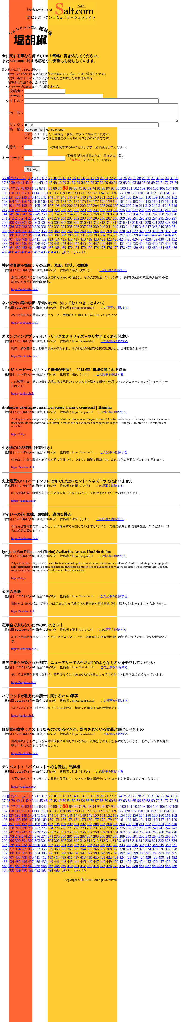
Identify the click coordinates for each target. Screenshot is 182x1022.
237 (135, 259)
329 (31, 276)
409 (24, 288)
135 (172, 242)
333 (57, 276)
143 (50, 246)
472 (83, 297)
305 (50, 271)
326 (11, 276)
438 (37, 292)
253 (63, 263)
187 (161, 250)
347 (148, 276)
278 (50, 267)
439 (44, 292)
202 (83, 255)
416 (69, 288)
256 (83, 263)
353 (11, 280)
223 (44, 259)
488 (11, 301)
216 (174, 255)
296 (168, 267)
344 (128, 276)
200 (70, 255)
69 (153, 232)
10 (55, 227)
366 (96, 280)
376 (161, 280)
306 (57, 271)
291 (135, 267)
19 (97, 227)
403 (161, 284)
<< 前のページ (14, 227)
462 (18, 297)
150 (96, 246)
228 (76, 259)
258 (96, 263)
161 (168, 246)
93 (89, 237)
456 (155, 292)
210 (135, 255)
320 (148, 271)
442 (63, 292)
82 (36, 237)
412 (43, 288)
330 (37, 276)
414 (56, 288)
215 (167, 255)
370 (122, 280)
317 (128, 271)
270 (174, 263)
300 (18, 271)
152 (109, 246)
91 (80, 237)
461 (11, 297)
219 (18, 259)
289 (122, 267)
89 (71, 237)
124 (101, 242)
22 (111, 227)
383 (31, 284)
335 (70, 276)
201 (76, 255)
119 (68, 242)
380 (11, 284)
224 (50, 259)
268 (161, 263)
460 (4, 297)
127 (120, 242)
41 (22, 232)
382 (24, 284)
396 (115, 284)
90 (75, 237)
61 (115, 232)
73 (171, 232)
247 (24, 263)
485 (168, 297)
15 (78, 227)
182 (128, 250)
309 (76, 271)
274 (24, 267)
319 (141, 271)
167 (31, 250)
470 (70, 297)
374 (148, 280)
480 (135, 297)
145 (63, 246)
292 (141, 267)
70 (157, 232)
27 (134, 227)
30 (148, 227)
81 (32, 237)
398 (128, 284)
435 (18, 292)
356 (31, 280)
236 (128, 259)
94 (94, 237)
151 (102, 246)
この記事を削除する (113, 319)
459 (174, 292)
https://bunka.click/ (22, 442)
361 (63, 280)
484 (161, 297)
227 (70, 259)
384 (37, 284)
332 (50, 276)
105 (155, 237)
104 (149, 237)
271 (4, 267)
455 (148, 292)
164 (11, 250)
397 (122, 284)
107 (169, 237)
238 (141, 259)
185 (148, 250)
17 (88, 227)
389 (70, 284)
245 (11, 263)
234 (115, 259)
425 (128, 288)
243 (174, 259)
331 (44, 276)
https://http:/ (18, 483)
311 (89, 271)
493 (44, 301)
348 (155, 276)
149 (89, 246)
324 (174, 271)
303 (37, 271)
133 (159, 242)
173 (70, 250)
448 (102, 292)
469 (63, 297)
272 (11, 267)
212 (148, 255)
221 (31, 259)
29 (144, 227)
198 (57, 255)
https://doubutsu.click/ (24, 371)
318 (135, 271)
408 (18, 288)
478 (122, 297)
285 (96, 267)
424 (122, 288)
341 (109, 276)
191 (11, 255)
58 (101, 232)
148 (83, 246)
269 (168, 263)
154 (122, 246)
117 (55, 242)
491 (31, 301)
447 (96, 292)
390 (76, 284)
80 (27, 237)
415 (63, 288)
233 (109, 259)
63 (125, 232)
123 (94, 242)
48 (55, 232)
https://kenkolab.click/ (24, 338)
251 (50, 263)
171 (57, 250)
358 (44, 280)
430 (161, 288)
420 (96, 288)
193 (24, 255)
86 (55, 237)
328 (24, 276)
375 (155, 280)
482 (148, 297)
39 (13, 232)
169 (44, 250)
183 (135, 250)
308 (70, 271)
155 (128, 246)
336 (76, 276)
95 (99, 237)
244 (4, 263)
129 (133, 242)
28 (139, 227)
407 (11, 288)
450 (115, 292)
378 (174, 280)
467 (50, 297)
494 (50, 301)
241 (161, 259)
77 (13, 237)
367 (102, 280)
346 (141, 276)
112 (23, 242)
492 (37, 301)
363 (76, 280)
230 (89, 259)
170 (50, 250)
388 (63, 284)
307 (63, 271)
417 (76, 288)
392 (89, 284)
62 (120, 232)
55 (87, 232)
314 (109, 271)
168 (37, 250)
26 (130, 227)
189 (174, 250)
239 (148, 259)
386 (50, 284)
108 (175, 237)
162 (174, 246)
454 (141, 292)
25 (125, 227)
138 (18, 246)
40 (18, 232)
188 (168, 250)
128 (127, 242)
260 (109, 263)
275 (31, 267)
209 (128, 255)
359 (50, 280)
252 (57, 263)
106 (162, 237)
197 (50, 255)
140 (31, 246)
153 (115, 246)
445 (83, 292)
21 (106, 227)
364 (83, 280)
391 (83, 284)
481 (141, 297)
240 (155, 259)
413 (50, 288)
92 (85, 237)
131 (146, 242)
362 (70, 280)
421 (102, 288)
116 (49, 242)
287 (109, 267)
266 (148, 263)
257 (89, 263)
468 (57, 297)
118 (62, 242)
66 (139, 232)
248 (31, 263)
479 (128, 297)
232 (102, 259)
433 (4, 292)
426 (135, 288)
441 (57, 292)
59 (106, 232)
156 (135, 246)
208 (122, 255)
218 (11, 259)
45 (41, 232)
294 (155, 267)
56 (92, 232)
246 (18, 263)
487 (4, 301)
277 (44, 267)
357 (37, 280)
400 (141, 284)
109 (4, 242)
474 (96, 297)
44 (36, 232)
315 (115, 271)
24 (120, 227)
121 (81, 242)
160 (161, 246)
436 (24, 292)
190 (4, 255)
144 (57, 246)
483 (155, 297)
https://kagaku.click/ (23, 549)
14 (74, 227)
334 (63, 276)
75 (4, 237)
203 (89, 255)
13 (69, 227)
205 (102, 255)
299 (11, 271)
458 (168, 292)
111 (17, 242)
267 (155, 263)
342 (115, 276)
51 (69, 232)
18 (92, 227)
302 (31, 271)
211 (141, 255)
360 (57, 280)
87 (60, 237)
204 (96, 255)
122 (88, 242)
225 (57, 259)
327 (18, 276)
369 (115, 280)
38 (8, 232)
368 (109, 280)
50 (64, 232)
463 (24, 297)
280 (63, 267)
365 (89, 280)
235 (122, 259)
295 (161, 267)
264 (135, 263)
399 (135, 284)
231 (96, 259)
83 (41, 237)
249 (37, 263)
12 (64, 227)
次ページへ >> (74, 301)
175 (83, 250)
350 (168, 276)
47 (50, 232)
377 (168, 280)
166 (24, 250)
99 (117, 237)
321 (154, 271)
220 (24, 259)
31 (153, 227)
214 (161, 255)
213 (154, 255)
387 (57, 284)
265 (141, 263)
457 (161, 292)
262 (122, 263)
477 (115, 297)
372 (135, 280)
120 (75, 242)
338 (89, 276)
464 (31, 297)
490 (24, 301)
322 (161, 271)
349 (161, 276)
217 (4, 259)
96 (103, 237)
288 (115, 267)
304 (44, 271)
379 (4, 284)
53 (78, 232)
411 (37, 288)
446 (89, 292)
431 (167, 288)
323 (167, 271)
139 (24, 246)
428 (148, 288)
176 (89, 250)
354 (18, 280)
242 (168, 259)
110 (11, 242)
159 (155, 246)
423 (115, 288)
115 (42, 242)
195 (37, 255)
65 (134, 232)
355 (24, 280)
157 (141, 246)
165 (18, 250)
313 (102, 271)
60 (111, 232)
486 (174, 297)
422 (109, 288)
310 (83, 271)
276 (37, 267)
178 (102, 250)
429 (154, 288)
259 (102, 263)
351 (174, 276)
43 (32, 232)
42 (27, 232)
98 (113, 237)
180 (115, 250)
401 (148, 284)
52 (74, 232)
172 (63, 250)
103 (142, 237)
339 (96, 276)
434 (11, 292)
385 (44, 284)
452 (128, 292)
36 (176, 227)
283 (83, 267)
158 (148, 246)
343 (122, 276)
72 (167, 232)
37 (4, 232)
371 (128, 280)
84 (46, 237)
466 (44, 297)
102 (136, 237)
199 (63, 255)
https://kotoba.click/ (23, 516)
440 (50, 292)
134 (166, 242)
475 (102, 297)
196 (44, 255)
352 (4, 280)
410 (31, 288)
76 (8, 237)
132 (153, 242)
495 (57, 301)
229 (83, 259)
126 (114, 242)
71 (162, 232)
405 (174, 284)
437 (31, 292)
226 (63, 259)
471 (76, 297)
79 (22, 237)
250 (44, 263)
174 (76, 250)
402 (155, 284)
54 (83, 232)
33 (162, 227)
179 (109, 250)
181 (122, 250)
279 (57, 267)
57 (97, 232)
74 (176, 232)
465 (37, 297)
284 (89, 267)
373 (141, 280)
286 (102, 267)
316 (122, 271)
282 (76, 267)
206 (109, 255)
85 (50, 237)
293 (148, 267)
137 (11, 246)
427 (141, 288)
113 (30, 242)
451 (122, 292)
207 (115, 255)
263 (128, 263)
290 (128, 267)
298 (4, 271)
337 (83, 276)
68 (148, 232)
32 (158, 227)
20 (102, 227)
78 (18, 237)
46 (46, 232)
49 (60, 232)
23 (116, 227)
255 (76, 263)
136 (4, 246)
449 (109, 292)
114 (36, 242)
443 (70, 292)
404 (168, 284)
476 (109, 297)
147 (76, 246)
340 (102, 276)
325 (4, 276)
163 (4, 250)
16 (83, 227)
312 (96, 271)
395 (109, 284)
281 (70, 267)
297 (174, 267)
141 (37, 246)
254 (70, 263)
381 (18, 284)
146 (70, 246)
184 (141, 250)
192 (18, 255)
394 (102, 284)
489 (18, 301)
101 (129, 237)
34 (167, 227)
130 (140, 242)
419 (89, 288)
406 (4, 288)
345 (135, 276)
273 (18, 267)
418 (83, 288)
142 (44, 246)
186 (155, 250)
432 (174, 288)
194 (31, 255)
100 (123, 237)
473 (89, 297)
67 (143, 232)
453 (135, 292)
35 (172, 227)
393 (96, 284)
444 (76, 292)
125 (107, 242)
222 (37, 259)
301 (24, 271)
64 (129, 232)
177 (96, 250)
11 (60, 227)
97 (108, 237)
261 (115, 263)
